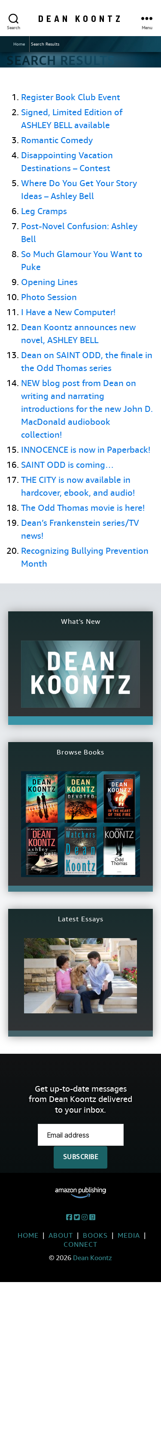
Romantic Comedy (57, 140)
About (61, 1235)
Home (19, 44)
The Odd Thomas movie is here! (83, 508)
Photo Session (49, 297)
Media (129, 1235)
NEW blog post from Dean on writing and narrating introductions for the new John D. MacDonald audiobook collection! (87, 409)
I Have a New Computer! (68, 312)
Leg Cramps (44, 211)
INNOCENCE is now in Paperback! (85, 450)
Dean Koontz (80, 18)
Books (95, 1235)
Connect (80, 1244)
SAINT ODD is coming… (67, 465)
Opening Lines (49, 282)
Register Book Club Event (70, 97)
